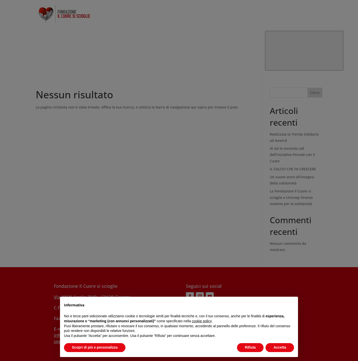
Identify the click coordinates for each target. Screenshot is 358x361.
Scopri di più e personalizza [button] (95, 347)
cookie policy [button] (201, 321)
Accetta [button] (279, 347)
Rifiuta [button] (250, 347)
